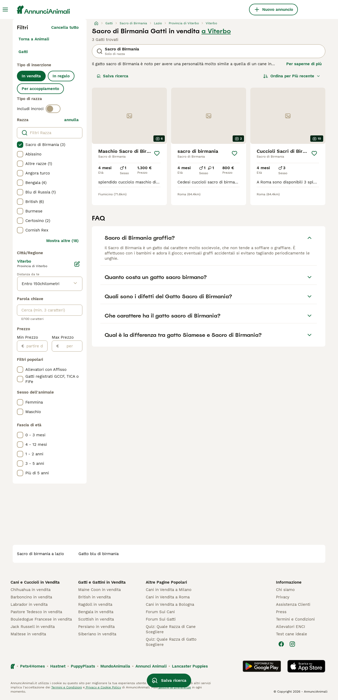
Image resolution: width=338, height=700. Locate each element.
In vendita (31, 76)
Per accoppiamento (40, 88)
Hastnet (57, 666)
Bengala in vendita (95, 611)
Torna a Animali (33, 39)
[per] (70, 346)
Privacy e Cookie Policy (103, 687)
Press (281, 611)
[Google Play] (262, 666)
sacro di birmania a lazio (40, 553)
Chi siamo (285, 589)
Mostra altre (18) (62, 240)
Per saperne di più (304, 64)
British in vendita (94, 597)
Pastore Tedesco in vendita (36, 611)
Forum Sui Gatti (161, 619)
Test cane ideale (291, 634)
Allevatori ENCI (290, 626)
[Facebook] (281, 644)
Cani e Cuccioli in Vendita (35, 582)
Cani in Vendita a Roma (168, 597)
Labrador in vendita (29, 604)
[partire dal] (35, 346)
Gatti (23, 51)
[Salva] (157, 153)
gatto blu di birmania (98, 553)
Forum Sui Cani (160, 611)
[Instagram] (292, 644)
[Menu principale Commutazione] (5, 9)
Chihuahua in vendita (30, 589)
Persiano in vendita (96, 626)
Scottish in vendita (96, 619)
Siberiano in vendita (97, 634)
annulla (71, 119)
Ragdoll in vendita (95, 604)
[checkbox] (20, 144)
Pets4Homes (32, 666)
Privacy (282, 597)
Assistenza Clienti (293, 604)
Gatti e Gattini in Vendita (102, 582)
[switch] (53, 109)
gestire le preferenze (174, 687)
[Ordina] (291, 76)
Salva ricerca (112, 76)
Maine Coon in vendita (99, 589)
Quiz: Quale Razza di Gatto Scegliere (171, 642)
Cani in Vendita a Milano (168, 589)
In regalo (61, 76)
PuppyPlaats (83, 666)
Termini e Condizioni (295, 619)
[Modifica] (77, 264)
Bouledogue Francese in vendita (41, 619)
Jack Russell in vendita (33, 626)
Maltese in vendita (28, 634)
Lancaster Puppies (190, 666)
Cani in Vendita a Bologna (170, 604)
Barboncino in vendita (31, 597)
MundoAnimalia (115, 666)
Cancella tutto (65, 27)
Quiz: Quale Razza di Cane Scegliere (171, 629)
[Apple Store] (306, 666)
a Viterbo (216, 31)
